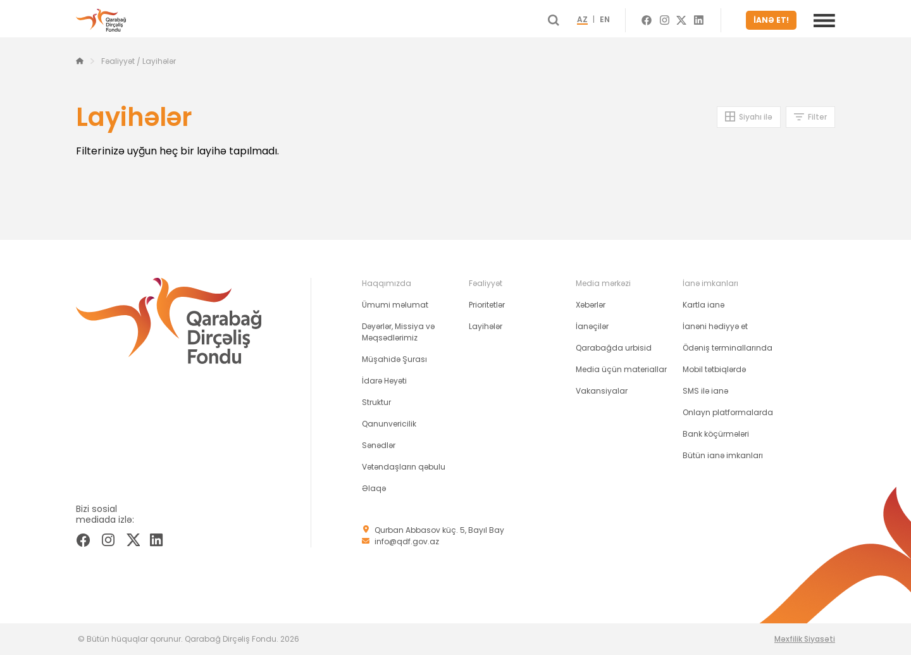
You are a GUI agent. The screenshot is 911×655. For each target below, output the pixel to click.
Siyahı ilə (755, 116)
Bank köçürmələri (716, 433)
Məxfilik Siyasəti (804, 638)
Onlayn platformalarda (728, 412)
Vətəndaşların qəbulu (403, 466)
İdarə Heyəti (384, 380)
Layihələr (485, 326)
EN (616, 20)
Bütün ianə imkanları (723, 455)
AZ (593, 20)
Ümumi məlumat (395, 304)
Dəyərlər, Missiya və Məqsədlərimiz (398, 332)
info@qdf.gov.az (407, 541)
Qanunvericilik (389, 423)
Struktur (376, 402)
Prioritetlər (487, 304)
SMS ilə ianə (705, 390)
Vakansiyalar (602, 390)
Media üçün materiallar (621, 369)
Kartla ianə (703, 304)
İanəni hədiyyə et (715, 326)
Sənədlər (378, 445)
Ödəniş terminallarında (727, 347)
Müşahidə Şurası (394, 359)
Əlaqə (374, 488)
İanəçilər (592, 326)
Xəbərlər (590, 304)
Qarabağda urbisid (614, 347)
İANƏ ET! (773, 20)
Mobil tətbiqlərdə (714, 369)
